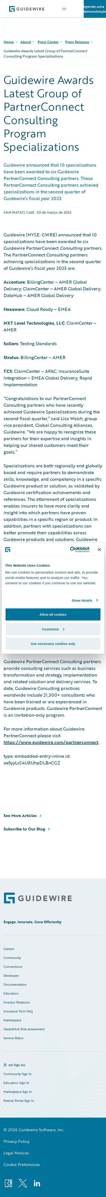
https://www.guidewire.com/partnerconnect (51, 742)
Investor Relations (17, 1002)
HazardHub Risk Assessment (24, 1029)
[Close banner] (99, 549)
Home (9, 42)
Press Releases (77, 42)
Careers (9, 948)
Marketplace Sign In (18, 1091)
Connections (13, 966)
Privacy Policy (16, 1141)
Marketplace (12, 1020)
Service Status (13, 1038)
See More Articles (20, 815)
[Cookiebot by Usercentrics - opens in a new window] (70, 550)
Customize (53, 629)
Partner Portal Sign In (19, 1100)
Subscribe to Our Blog (24, 829)
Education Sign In (16, 1082)
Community (12, 957)
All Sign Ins (16, 1065)
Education (11, 993)
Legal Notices (16, 1153)
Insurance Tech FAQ (18, 1011)
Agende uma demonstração (95, 9)
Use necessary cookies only (53, 644)
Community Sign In (18, 1073)
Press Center (48, 42)
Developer (11, 975)
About (25, 42)
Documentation (15, 984)
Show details (82, 600)
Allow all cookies (53, 614)
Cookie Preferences (22, 1164)
